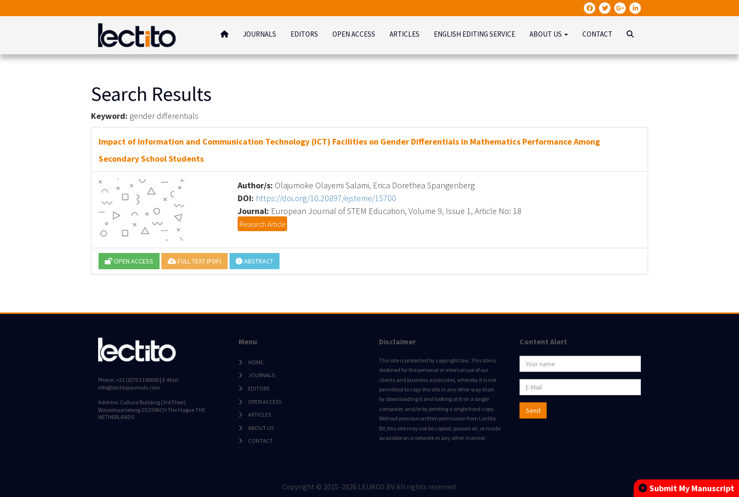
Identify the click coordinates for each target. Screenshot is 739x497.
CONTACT (597, 34)
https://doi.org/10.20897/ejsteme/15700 (326, 198)
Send (533, 410)
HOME (255, 362)
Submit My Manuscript (686, 488)
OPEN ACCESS (353, 34)
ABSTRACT (254, 261)
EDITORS (304, 34)
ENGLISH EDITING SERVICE (474, 34)
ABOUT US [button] (548, 34)
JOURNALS (259, 34)
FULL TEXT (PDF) (194, 261)
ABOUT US (261, 427)
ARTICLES (404, 34)
